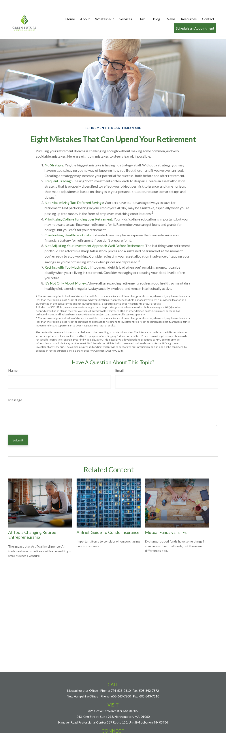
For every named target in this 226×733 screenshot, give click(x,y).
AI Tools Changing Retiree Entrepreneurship (32, 521)
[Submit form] (18, 426)
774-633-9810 (121, 677)
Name (12, 357)
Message (15, 386)
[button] (70, 8)
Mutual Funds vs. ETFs (166, 519)
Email (119, 357)
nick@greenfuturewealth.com (113, 723)
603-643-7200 (121, 683)
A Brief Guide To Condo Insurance (108, 519)
